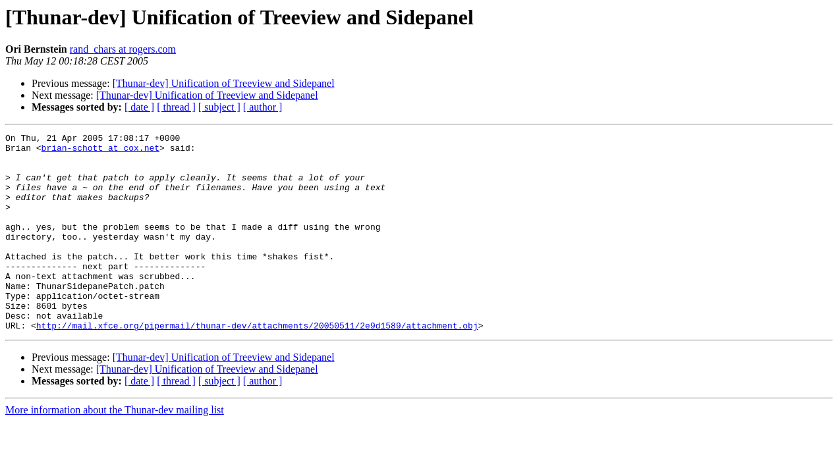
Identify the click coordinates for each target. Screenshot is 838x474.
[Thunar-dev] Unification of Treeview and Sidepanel (224, 83)
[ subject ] (219, 107)
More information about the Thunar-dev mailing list (114, 449)
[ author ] (263, 107)
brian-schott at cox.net (100, 151)
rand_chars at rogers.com (123, 49)
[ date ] (139, 107)
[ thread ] (176, 107)
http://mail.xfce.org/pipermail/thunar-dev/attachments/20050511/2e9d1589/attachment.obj (257, 365)
